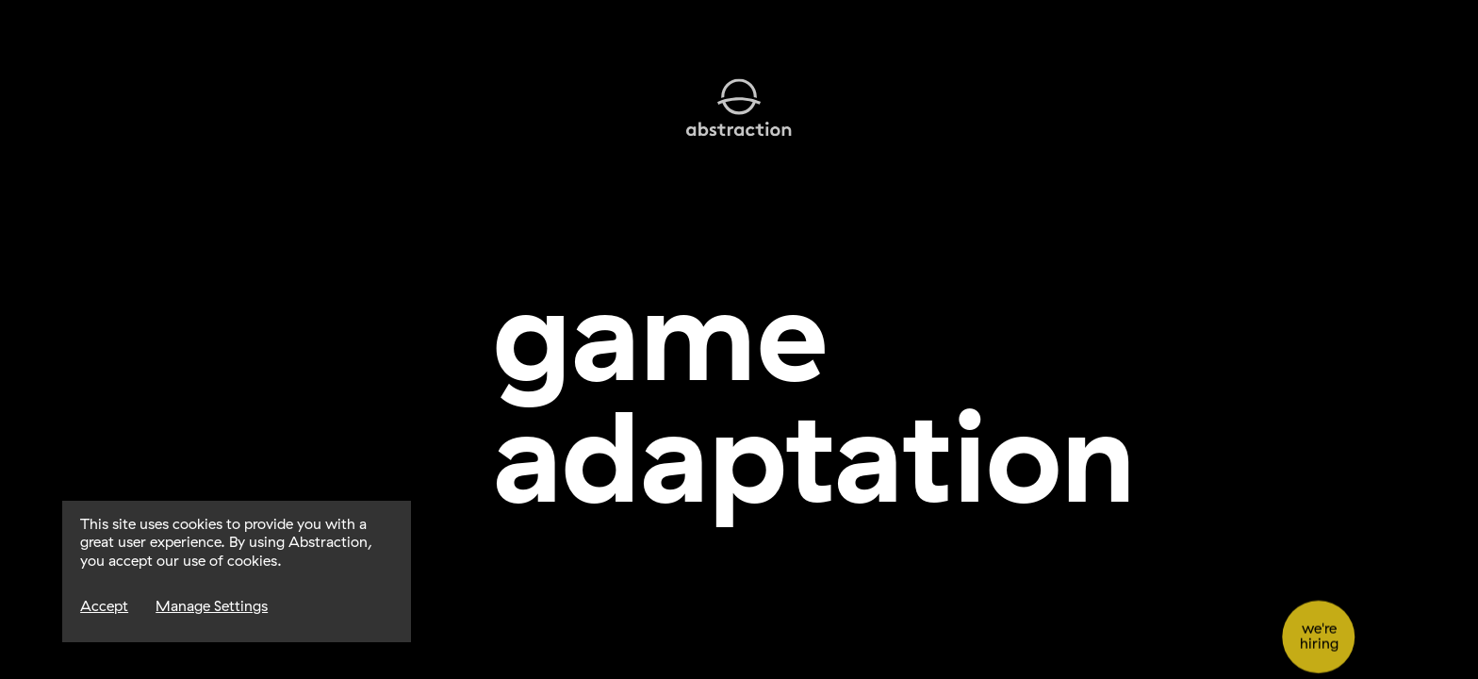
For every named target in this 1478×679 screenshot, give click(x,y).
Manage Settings (212, 606)
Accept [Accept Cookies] (104, 606)
